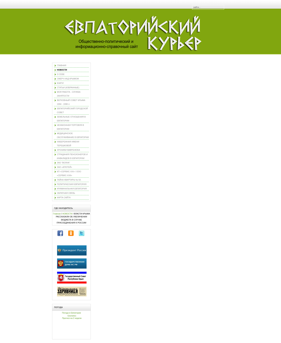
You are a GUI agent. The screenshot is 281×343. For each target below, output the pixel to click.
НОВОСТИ (67, 214)
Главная (57, 214)
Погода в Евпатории (71, 313)
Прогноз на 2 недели (71, 318)
